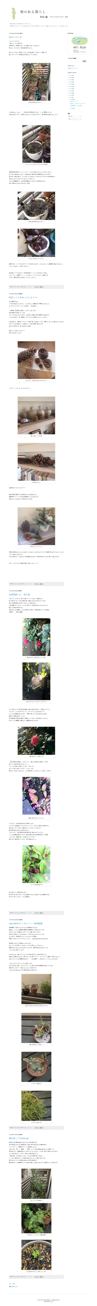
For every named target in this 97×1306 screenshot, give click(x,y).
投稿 (70, 116)
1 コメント (29, 912)
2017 (70, 84)
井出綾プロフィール (73, 68)
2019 (70, 79)
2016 (70, 86)
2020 (70, 77)
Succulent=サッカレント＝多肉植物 (25, 923)
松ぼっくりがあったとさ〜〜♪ (23, 297)
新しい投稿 (12, 1283)
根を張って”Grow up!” (19, 1138)
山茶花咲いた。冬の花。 (20, 594)
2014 (70, 90)
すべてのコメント (74, 119)
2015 (70, 88)
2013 (70, 93)
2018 (70, 82)
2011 (70, 97)
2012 (70, 95)
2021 (70, 75)
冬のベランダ (15, 37)
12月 (72, 99)
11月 (72, 108)
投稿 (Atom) (15, 1286)
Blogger (51, 1301)
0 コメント (29, 286)
